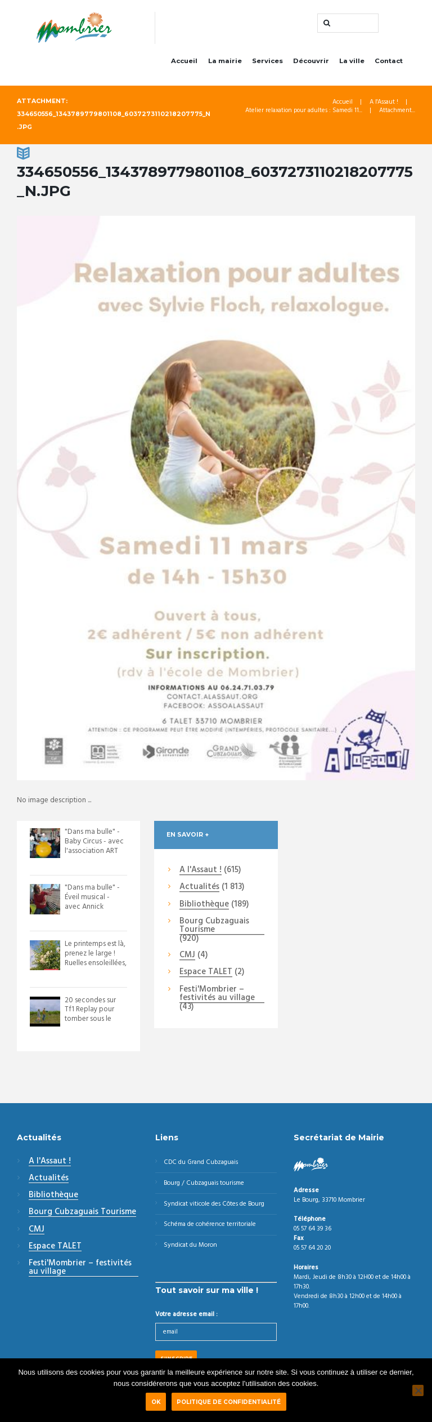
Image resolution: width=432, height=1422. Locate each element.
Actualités (199, 887)
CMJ (187, 955)
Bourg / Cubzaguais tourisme (204, 1183)
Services (267, 61)
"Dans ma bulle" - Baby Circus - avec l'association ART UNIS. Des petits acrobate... (94, 851)
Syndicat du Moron (190, 1245)
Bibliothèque (204, 904)
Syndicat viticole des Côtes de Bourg (214, 1204)
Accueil (184, 61)
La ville (351, 61)
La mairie (225, 61)
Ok (156, 1401)
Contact (389, 61)
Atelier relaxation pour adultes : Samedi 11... (303, 110)
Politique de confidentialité (229, 1401)
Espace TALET (205, 972)
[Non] (418, 1390)
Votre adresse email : (186, 1314)
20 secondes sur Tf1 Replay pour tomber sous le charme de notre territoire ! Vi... (91, 1019)
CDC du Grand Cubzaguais (201, 1162)
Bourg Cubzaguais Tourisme (214, 926)
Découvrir (311, 61)
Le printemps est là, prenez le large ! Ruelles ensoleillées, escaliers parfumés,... (96, 963)
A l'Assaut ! (384, 102)
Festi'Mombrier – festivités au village (217, 994)
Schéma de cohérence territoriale (210, 1224)
